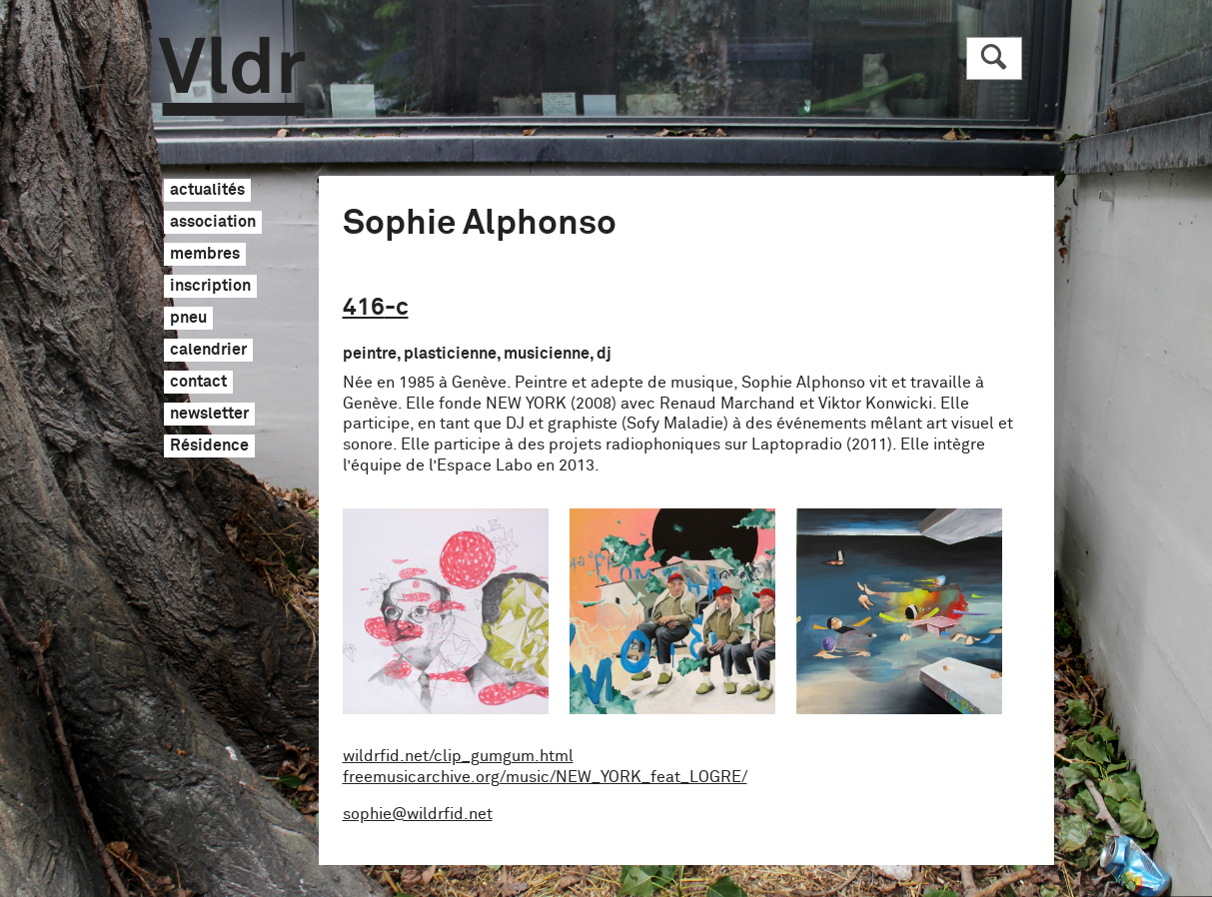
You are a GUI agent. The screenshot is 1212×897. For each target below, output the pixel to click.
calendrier (208, 351)
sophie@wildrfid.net (418, 814)
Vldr (232, 76)
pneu (188, 319)
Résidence (209, 446)
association (213, 223)
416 (376, 308)
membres (205, 255)
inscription (210, 287)
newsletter (209, 415)
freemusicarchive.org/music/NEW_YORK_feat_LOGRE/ (545, 777)
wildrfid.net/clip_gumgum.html (458, 756)
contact (198, 383)
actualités (207, 191)
